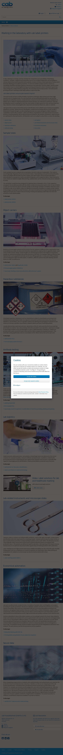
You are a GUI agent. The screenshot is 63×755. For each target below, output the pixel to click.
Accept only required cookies (31, 381)
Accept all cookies (31, 376)
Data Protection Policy (43, 392)
